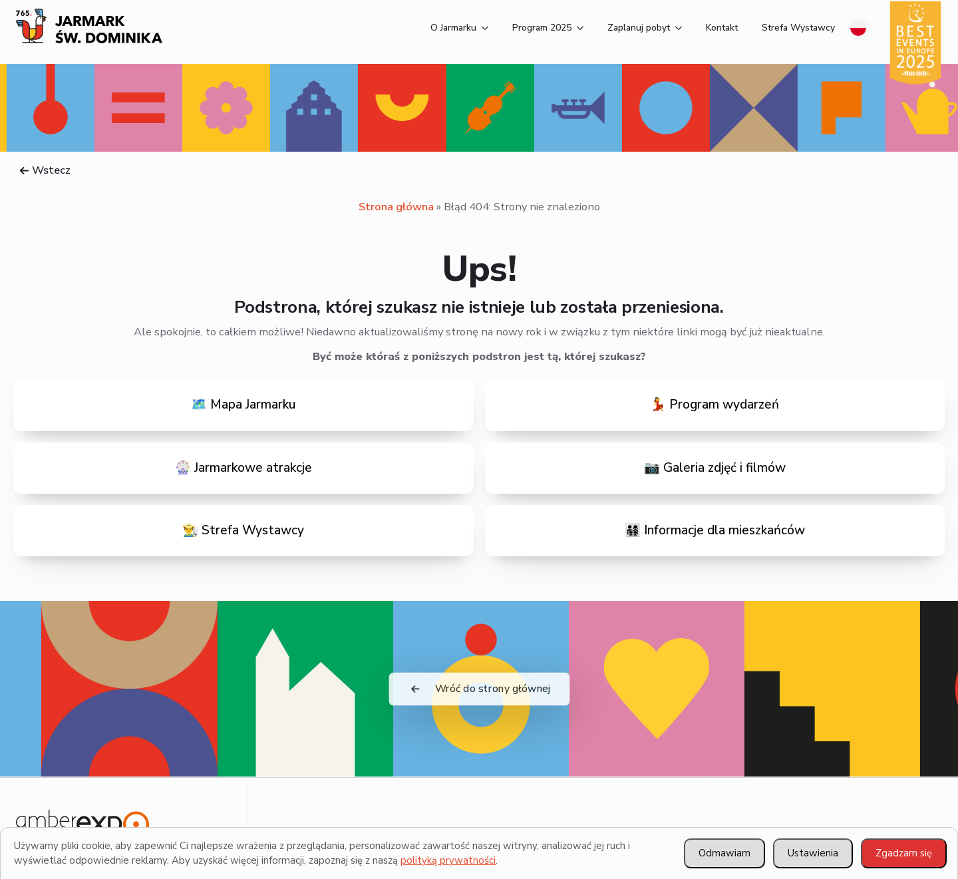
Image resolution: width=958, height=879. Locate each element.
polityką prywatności (448, 860)
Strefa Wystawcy (798, 27)
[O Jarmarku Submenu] (482, 28)
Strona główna (396, 206)
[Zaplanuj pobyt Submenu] (676, 28)
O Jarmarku (453, 27)
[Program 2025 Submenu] (577, 28)
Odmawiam (724, 853)
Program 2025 (541, 27)
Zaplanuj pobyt (638, 27)
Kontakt (722, 27)
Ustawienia (813, 853)
